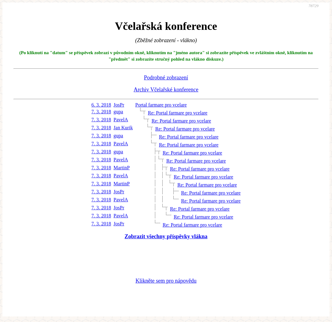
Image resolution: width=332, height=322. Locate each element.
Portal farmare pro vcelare (161, 104)
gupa (118, 111)
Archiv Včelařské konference (166, 90)
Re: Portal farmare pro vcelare (178, 112)
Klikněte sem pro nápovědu (166, 281)
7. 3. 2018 (101, 111)
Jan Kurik (123, 127)
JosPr (118, 104)
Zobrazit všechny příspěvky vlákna (166, 236)
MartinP (121, 167)
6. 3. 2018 (101, 104)
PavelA (120, 119)
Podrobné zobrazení (166, 77)
